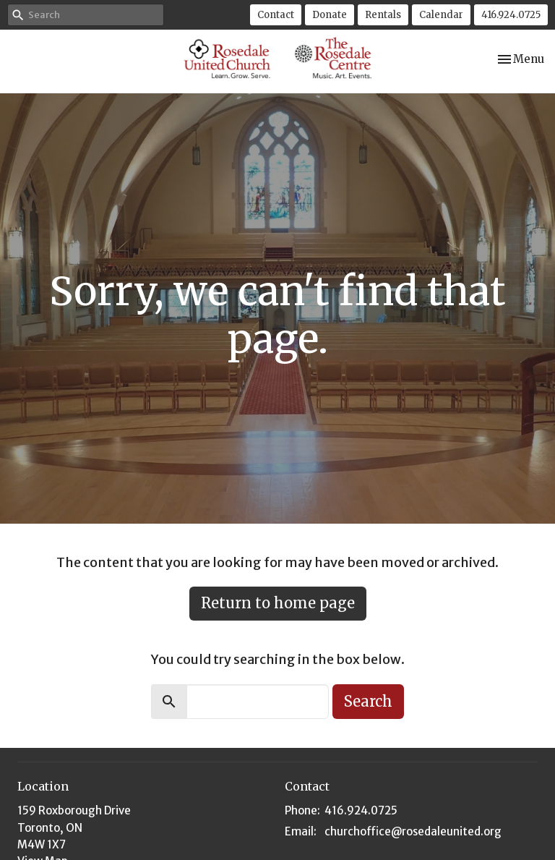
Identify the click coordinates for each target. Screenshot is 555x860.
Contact (275, 15)
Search (368, 701)
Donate (329, 15)
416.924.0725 (511, 15)
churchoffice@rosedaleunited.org (413, 831)
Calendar (441, 15)
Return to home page (278, 603)
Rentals (383, 15)
